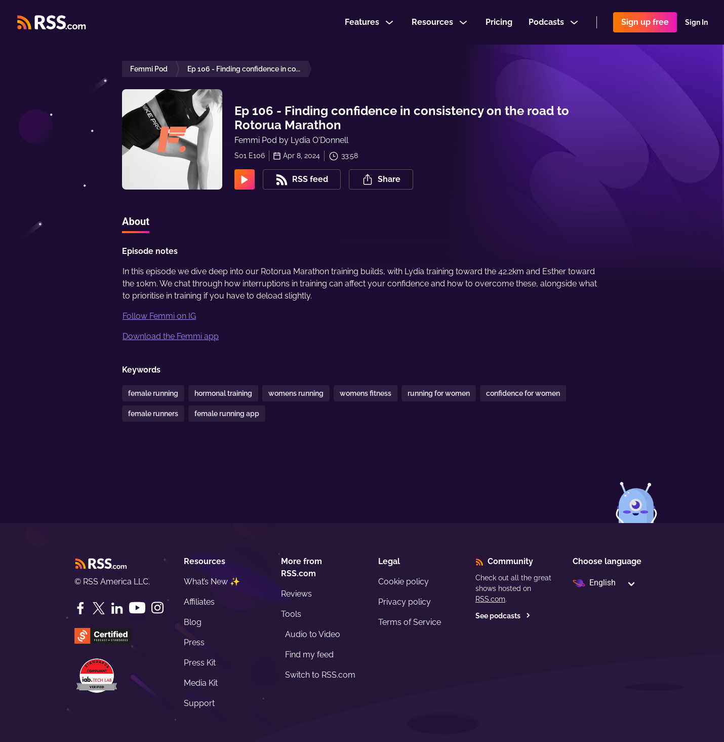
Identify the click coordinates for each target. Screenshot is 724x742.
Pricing (499, 22)
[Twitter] (99, 608)
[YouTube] (137, 608)
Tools (291, 614)
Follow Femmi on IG (159, 316)
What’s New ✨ (212, 581)
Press (194, 642)
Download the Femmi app (171, 336)
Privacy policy (404, 602)
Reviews (296, 594)
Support (199, 703)
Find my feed (309, 654)
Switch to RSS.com (320, 675)
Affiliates (199, 602)
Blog (193, 622)
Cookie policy (403, 581)
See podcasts (503, 616)
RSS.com (490, 599)
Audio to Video (312, 634)
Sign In (696, 22)
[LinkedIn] (117, 608)
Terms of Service (409, 622)
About (135, 221)
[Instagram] (157, 608)
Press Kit (200, 662)
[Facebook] (80, 608)
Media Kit (201, 683)
